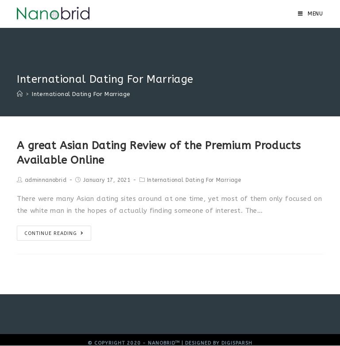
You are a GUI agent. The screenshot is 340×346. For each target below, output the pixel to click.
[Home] (20, 94)
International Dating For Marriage (194, 180)
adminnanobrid (45, 180)
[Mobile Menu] (310, 14)
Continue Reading (54, 233)
